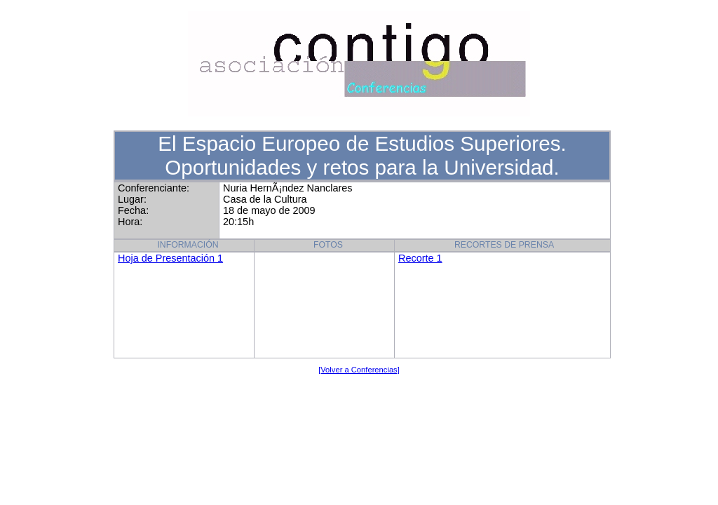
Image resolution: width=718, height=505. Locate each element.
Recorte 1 (420, 258)
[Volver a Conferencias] (359, 369)
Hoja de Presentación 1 (170, 258)
